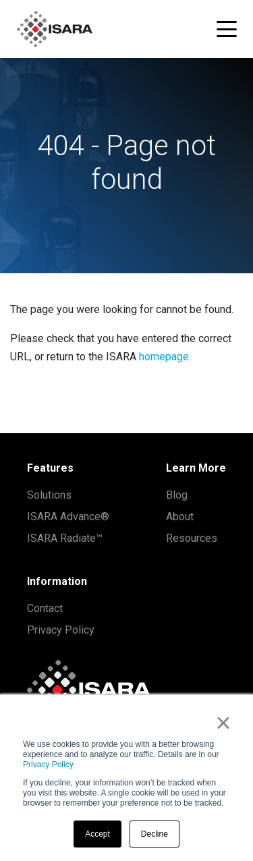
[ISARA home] (54, 29)
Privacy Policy (48, 764)
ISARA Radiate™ (65, 538)
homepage (164, 356)
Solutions (49, 495)
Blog (177, 495)
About (180, 516)
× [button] (223, 723)
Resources (191, 538)
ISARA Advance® (68, 516)
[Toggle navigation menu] (227, 29)
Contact (45, 608)
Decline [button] (154, 834)
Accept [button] (97, 834)
